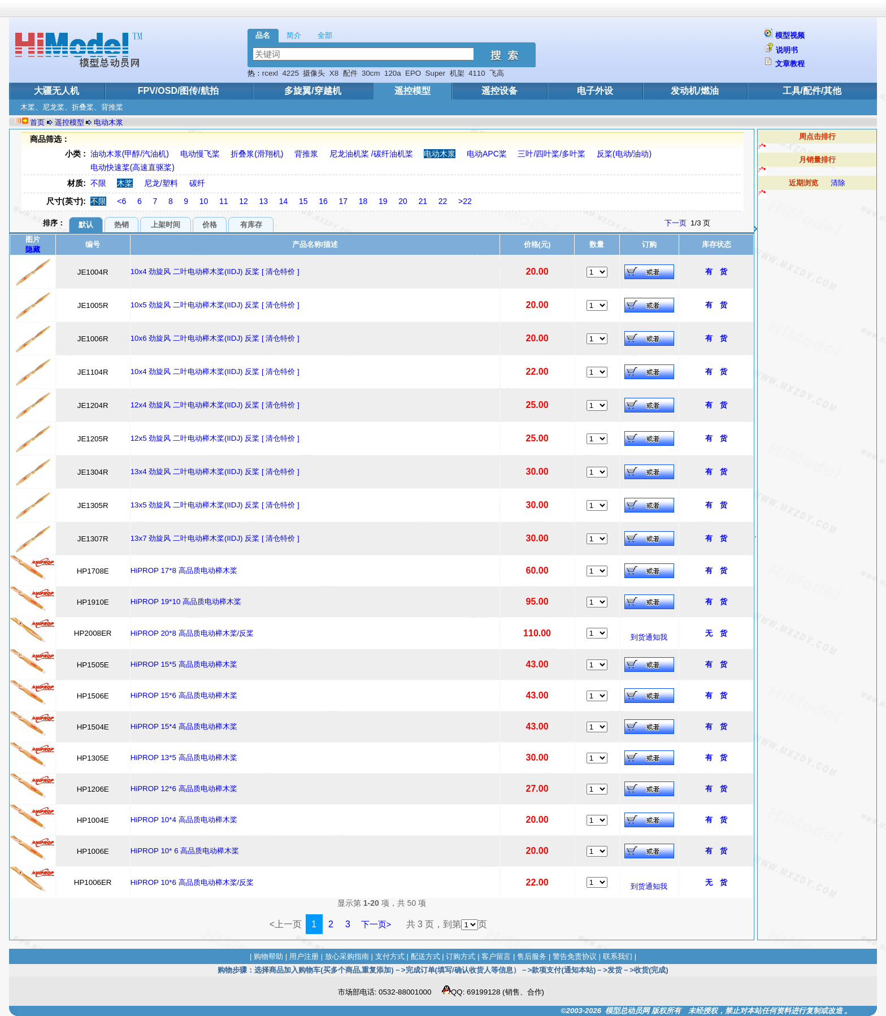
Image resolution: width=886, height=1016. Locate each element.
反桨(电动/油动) (624, 153)
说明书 (787, 50)
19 (383, 201)
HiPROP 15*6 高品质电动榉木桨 (184, 695)
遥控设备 (499, 90)
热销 (121, 224)
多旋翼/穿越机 (312, 90)
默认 (86, 224)
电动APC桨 (487, 153)
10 (204, 201)
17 (343, 201)
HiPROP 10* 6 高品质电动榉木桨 (185, 850)
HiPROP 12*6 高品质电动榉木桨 (184, 788)
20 (402, 201)
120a (392, 73)
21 (423, 201)
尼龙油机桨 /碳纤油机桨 (371, 153)
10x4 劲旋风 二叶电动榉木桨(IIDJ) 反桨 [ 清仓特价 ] (215, 271)
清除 (838, 183)
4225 (290, 73)
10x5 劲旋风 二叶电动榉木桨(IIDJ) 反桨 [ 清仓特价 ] (215, 305)
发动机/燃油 (694, 90)
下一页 (675, 223)
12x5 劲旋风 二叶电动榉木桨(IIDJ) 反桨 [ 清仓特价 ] (215, 438)
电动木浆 (108, 122)
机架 (457, 73)
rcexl (270, 73)
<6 (121, 201)
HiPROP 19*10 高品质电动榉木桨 (186, 601)
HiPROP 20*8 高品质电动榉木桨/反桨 (192, 633)
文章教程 (790, 63)
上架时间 (165, 224)
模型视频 (790, 35)
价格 (209, 224)
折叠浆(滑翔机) (257, 153)
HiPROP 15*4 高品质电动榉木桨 (184, 726)
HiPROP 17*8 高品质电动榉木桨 (184, 570)
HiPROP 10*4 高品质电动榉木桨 (184, 819)
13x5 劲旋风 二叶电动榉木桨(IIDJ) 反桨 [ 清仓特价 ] (215, 505)
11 (223, 201)
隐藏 (32, 249)
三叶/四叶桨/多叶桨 (551, 153)
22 (443, 201)
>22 (465, 201)
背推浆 (306, 153)
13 (263, 201)
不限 (98, 183)
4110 (476, 73)
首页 (37, 122)
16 (323, 201)
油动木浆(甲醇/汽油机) (129, 153)
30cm (371, 73)
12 (243, 201)
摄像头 (314, 73)
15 (303, 201)
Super (435, 73)
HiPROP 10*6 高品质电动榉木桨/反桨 (192, 882)
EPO (413, 73)
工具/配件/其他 (812, 90)
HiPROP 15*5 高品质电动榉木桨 (184, 664)
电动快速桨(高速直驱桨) (132, 167)
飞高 (496, 73)
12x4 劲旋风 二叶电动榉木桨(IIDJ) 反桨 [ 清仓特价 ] (215, 405)
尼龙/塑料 (161, 183)
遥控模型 (412, 90)
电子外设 (595, 90)
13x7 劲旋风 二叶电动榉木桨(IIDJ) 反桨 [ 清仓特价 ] (215, 538)
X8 (333, 73)
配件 (350, 73)
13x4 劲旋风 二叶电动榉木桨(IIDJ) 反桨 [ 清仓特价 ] (215, 471)
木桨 (125, 183)
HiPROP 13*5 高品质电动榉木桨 (184, 757)
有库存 (251, 224)
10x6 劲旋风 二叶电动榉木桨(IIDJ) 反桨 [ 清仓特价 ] (215, 338)
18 (363, 201)
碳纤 (197, 183)
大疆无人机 (56, 90)
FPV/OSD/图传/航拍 (178, 90)
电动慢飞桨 (200, 153)
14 (283, 201)
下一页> (376, 924)
